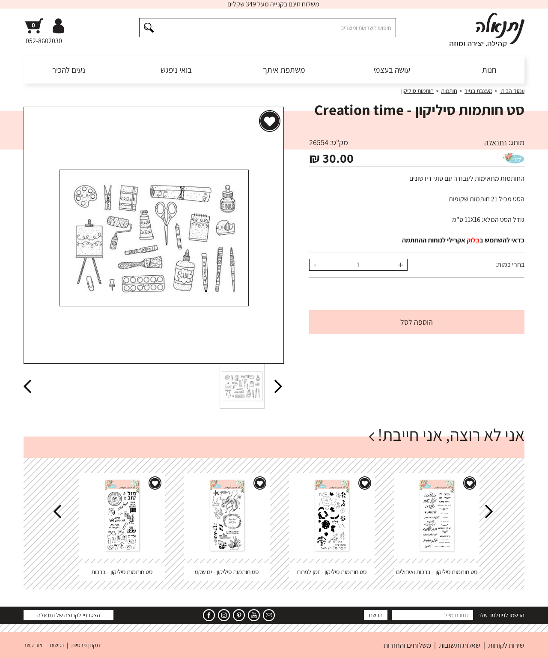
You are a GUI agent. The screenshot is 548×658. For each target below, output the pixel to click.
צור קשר (33, 645)
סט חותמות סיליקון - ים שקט (227, 572)
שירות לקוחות (506, 645)
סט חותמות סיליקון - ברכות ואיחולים (436, 572)
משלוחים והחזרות (407, 645)
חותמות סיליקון (417, 91)
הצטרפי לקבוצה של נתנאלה (68, 615)
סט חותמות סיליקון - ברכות (121, 572)
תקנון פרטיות (85, 645)
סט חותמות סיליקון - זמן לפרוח (331, 572)
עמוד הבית (512, 91)
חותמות (449, 91)
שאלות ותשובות (459, 645)
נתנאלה (495, 142)
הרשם (376, 615)
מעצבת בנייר (478, 91)
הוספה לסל (416, 322)
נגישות (57, 645)
